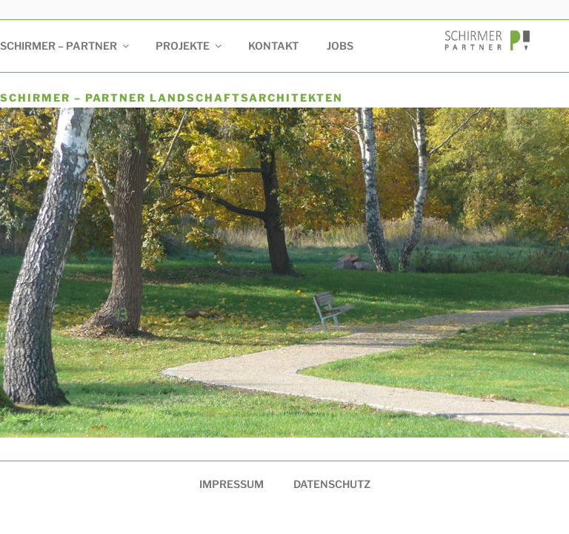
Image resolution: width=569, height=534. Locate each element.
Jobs (340, 45)
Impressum (231, 484)
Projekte (190, 45)
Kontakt (273, 45)
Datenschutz (331, 484)
